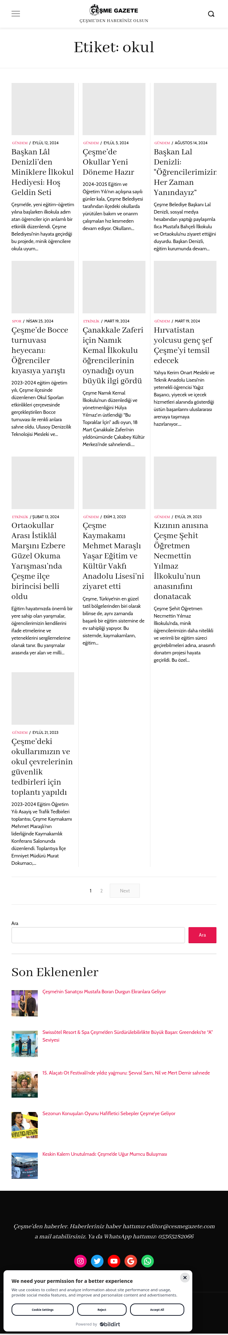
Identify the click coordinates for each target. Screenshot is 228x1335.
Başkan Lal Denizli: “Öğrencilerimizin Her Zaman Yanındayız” (186, 172)
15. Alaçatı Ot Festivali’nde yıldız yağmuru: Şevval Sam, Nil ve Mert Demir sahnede (126, 1074)
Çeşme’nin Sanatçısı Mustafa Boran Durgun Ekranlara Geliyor (104, 993)
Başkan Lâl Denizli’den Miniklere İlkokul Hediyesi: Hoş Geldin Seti (43, 172)
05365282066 (175, 1238)
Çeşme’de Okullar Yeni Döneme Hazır (108, 162)
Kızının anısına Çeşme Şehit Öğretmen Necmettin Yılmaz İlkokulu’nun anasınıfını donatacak (181, 561)
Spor (16, 321)
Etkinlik (91, 321)
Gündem (20, 143)
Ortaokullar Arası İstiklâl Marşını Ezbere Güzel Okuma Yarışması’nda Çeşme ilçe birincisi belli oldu (38, 561)
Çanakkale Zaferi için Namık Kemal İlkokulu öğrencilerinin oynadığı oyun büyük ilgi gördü (113, 356)
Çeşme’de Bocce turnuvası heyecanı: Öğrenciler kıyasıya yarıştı (40, 350)
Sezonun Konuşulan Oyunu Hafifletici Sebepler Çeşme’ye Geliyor (109, 1115)
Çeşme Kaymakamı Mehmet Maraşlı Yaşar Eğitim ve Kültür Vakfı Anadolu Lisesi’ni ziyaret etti (113, 556)
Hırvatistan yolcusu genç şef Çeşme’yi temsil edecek (183, 345)
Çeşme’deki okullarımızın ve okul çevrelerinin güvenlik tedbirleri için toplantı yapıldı (42, 767)
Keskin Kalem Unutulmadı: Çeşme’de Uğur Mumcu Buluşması (105, 1155)
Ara (15, 923)
